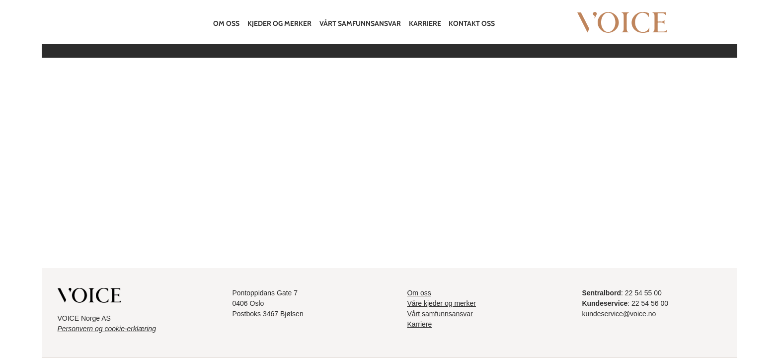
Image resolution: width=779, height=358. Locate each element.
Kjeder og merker (279, 23)
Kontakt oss (472, 23)
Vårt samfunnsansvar (360, 23)
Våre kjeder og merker (441, 303)
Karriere (425, 23)
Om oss (226, 23)
